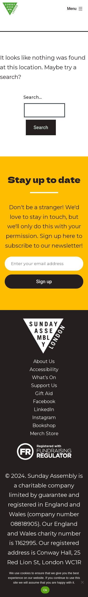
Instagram (44, 417)
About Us (44, 361)
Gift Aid (44, 393)
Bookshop (44, 425)
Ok (45, 590)
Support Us (44, 385)
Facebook (44, 401)
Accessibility (44, 369)
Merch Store (44, 433)
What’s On (44, 377)
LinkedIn (44, 409)
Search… (32, 97)
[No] (82, 582)
